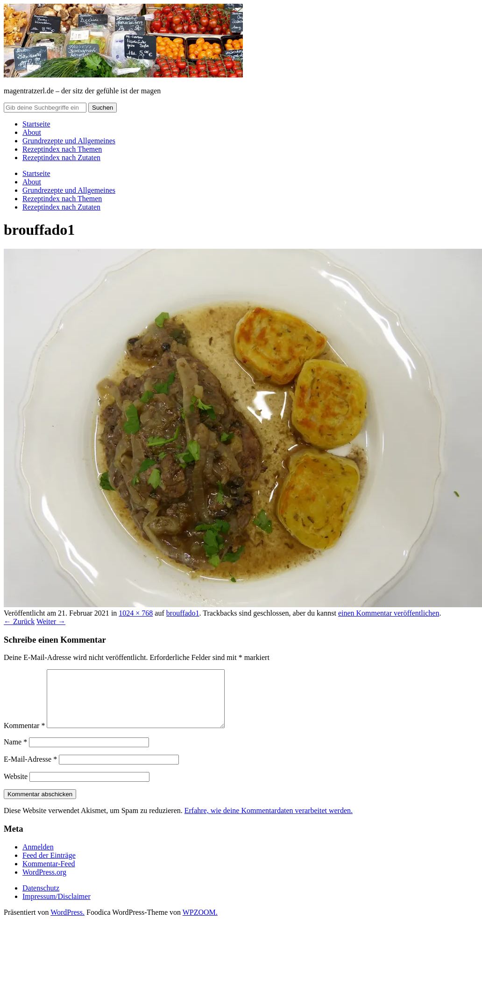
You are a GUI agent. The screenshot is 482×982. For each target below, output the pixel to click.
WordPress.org (44, 883)
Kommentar (24, 737)
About (31, 132)
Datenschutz (40, 899)
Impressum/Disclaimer (56, 908)
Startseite (36, 124)
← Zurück (19, 621)
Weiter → (50, 621)
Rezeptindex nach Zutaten (61, 157)
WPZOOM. (200, 923)
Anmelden (38, 858)
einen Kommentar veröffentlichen (388, 613)
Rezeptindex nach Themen (62, 149)
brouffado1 (182, 613)
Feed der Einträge (49, 866)
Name (15, 753)
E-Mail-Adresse (30, 770)
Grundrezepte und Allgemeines (68, 141)
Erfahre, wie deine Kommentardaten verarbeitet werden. (268, 822)
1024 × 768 (136, 613)
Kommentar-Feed (48, 875)
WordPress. (67, 923)
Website (16, 788)
